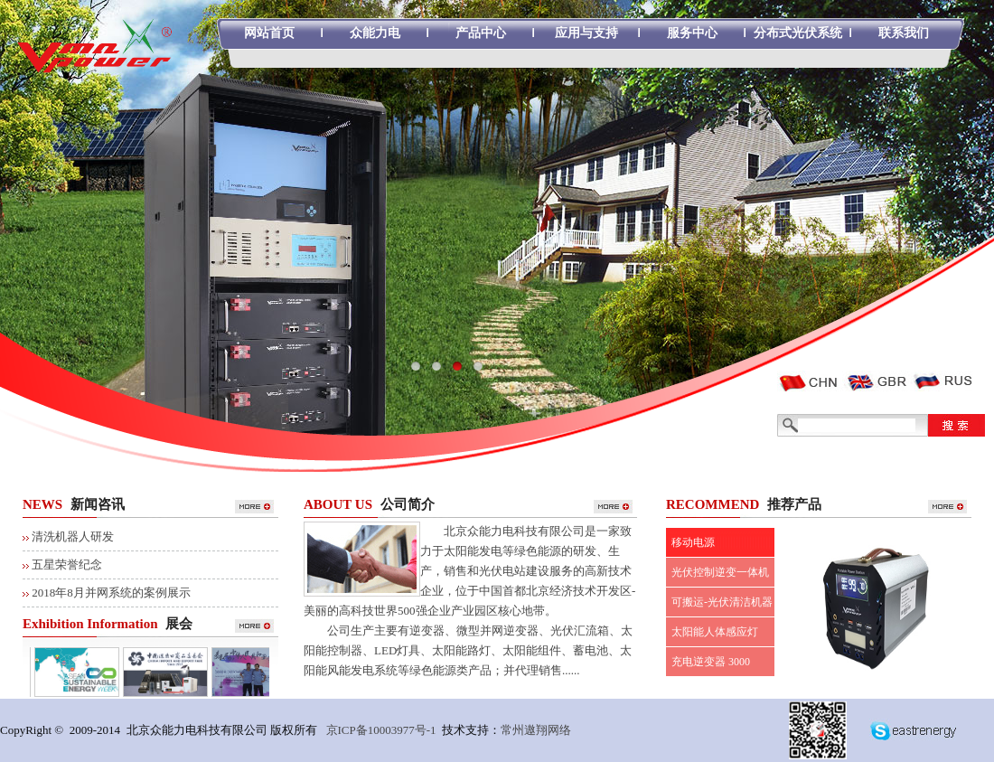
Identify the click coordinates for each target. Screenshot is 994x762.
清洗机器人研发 (73, 536)
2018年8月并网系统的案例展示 (111, 592)
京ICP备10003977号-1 (381, 730)
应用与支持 (586, 33)
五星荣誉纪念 (67, 564)
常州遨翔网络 (536, 730)
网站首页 (269, 33)
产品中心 (480, 33)
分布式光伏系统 (798, 33)
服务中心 (692, 33)
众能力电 (375, 33)
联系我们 (903, 33)
